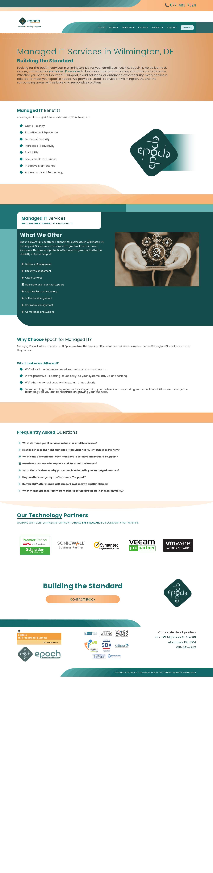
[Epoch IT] (39, 18)
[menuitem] (101, 27)
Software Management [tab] (37, 298)
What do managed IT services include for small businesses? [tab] (58, 443)
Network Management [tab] (37, 264)
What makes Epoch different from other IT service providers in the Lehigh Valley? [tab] (71, 491)
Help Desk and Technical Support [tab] (43, 284)
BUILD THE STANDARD (87, 522)
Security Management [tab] (36, 271)
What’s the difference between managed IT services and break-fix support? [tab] (68, 456)
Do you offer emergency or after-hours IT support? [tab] (52, 477)
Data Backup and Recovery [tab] (39, 291)
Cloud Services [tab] (32, 277)
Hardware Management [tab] (37, 305)
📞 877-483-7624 (180, 5)
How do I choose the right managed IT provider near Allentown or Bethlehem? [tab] (69, 450)
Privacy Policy (157, 862)
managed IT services (64, 71)
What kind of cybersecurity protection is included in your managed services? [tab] (69, 470)
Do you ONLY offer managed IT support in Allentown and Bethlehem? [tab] (63, 484)
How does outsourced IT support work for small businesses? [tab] (58, 463)
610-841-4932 (186, 647)
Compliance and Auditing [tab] (38, 312)
